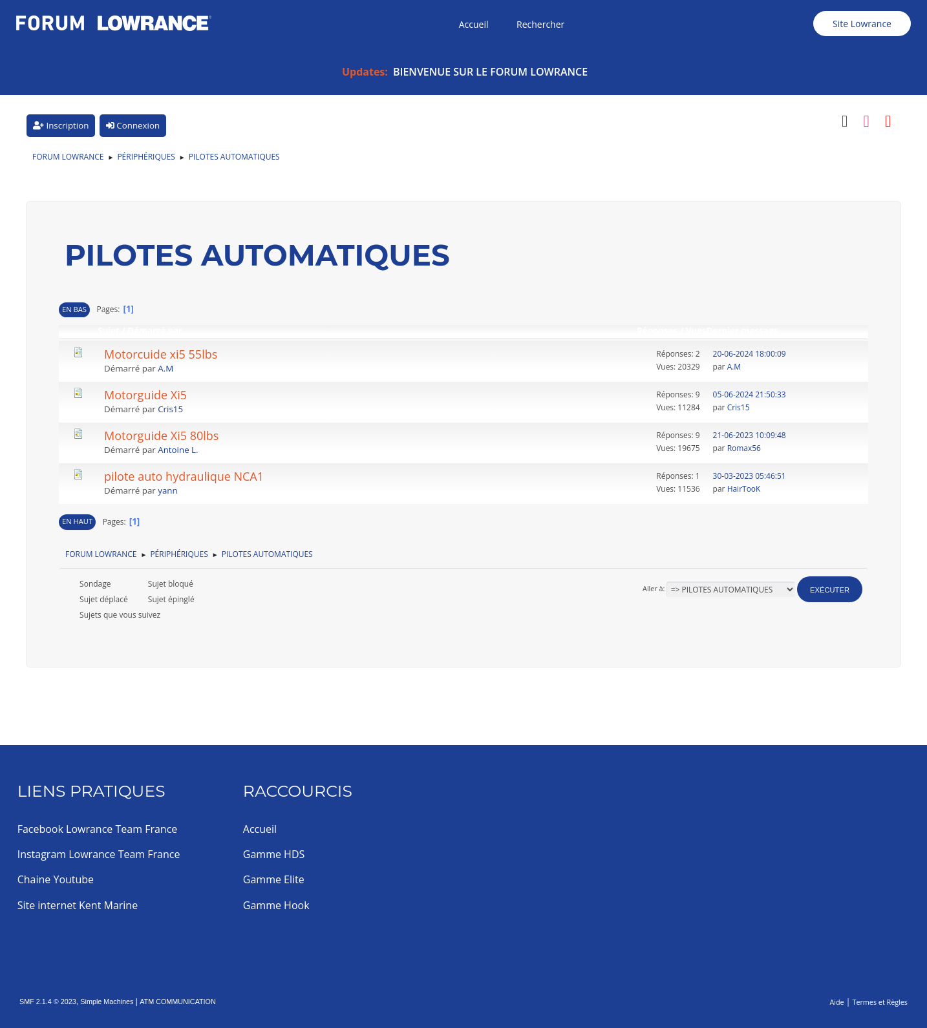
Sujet (109, 331)
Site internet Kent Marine (77, 905)
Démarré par (154, 331)
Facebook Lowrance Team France (97, 829)
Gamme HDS (273, 854)
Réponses (657, 331)
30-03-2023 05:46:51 (749, 475)
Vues (696, 331)
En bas (74, 309)
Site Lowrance (862, 23)
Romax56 (744, 448)
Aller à (653, 588)
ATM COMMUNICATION (178, 1001)
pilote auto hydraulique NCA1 (184, 476)
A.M (165, 368)
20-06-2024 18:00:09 (749, 353)
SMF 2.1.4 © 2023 (47, 1001)
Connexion (133, 125)
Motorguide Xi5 (145, 395)
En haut (77, 521)
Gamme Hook (276, 905)
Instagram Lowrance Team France (98, 854)
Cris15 (170, 409)
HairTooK (744, 488)
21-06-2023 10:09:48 (749, 435)
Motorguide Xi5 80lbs (161, 435)
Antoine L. (178, 450)
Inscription (61, 125)
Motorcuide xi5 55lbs (160, 354)
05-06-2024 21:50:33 (749, 394)
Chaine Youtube (55, 879)
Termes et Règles (880, 1002)
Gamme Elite (273, 879)
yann (167, 490)
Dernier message (749, 331)
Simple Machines (106, 1001)
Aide (836, 1002)
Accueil (260, 829)
